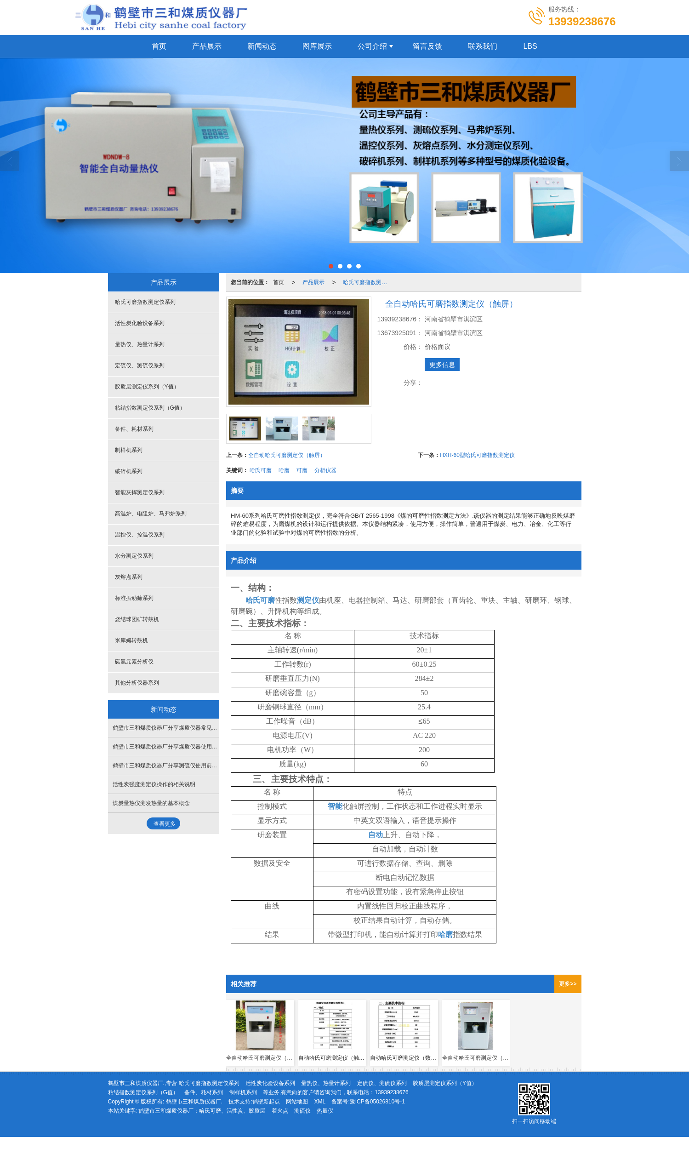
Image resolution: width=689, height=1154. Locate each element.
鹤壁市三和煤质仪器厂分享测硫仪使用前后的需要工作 (179, 765)
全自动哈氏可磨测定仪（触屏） (286, 455)
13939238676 (391, 1092)
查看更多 (165, 824)
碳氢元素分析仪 (134, 661)
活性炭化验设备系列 (140, 323)
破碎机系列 (128, 471)
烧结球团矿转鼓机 (137, 619)
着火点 (280, 1111)
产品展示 (207, 46)
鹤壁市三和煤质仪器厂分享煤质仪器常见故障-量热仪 (177, 728)
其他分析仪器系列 (137, 683)
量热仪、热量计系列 (140, 344)
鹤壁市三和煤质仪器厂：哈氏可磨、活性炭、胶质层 (201, 1111)
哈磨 (284, 470)
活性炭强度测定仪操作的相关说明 (154, 784)
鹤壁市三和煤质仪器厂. (194, 1101)
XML (319, 1101)
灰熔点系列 (128, 577)
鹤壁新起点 (266, 1101)
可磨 (301, 470)
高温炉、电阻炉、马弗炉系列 (151, 513)
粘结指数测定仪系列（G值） (150, 408)
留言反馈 (427, 46)
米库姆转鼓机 (131, 640)
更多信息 (442, 364)
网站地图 (297, 1101)
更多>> (567, 984)
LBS (530, 46)
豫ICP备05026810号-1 (377, 1101)
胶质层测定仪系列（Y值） (147, 386)
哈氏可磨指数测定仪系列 (368, 282)
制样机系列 (128, 450)
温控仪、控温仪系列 (140, 534)
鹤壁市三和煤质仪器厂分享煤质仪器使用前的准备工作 (179, 746)
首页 (159, 46)
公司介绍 (372, 46)
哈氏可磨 (261, 470)
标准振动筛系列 (134, 598)
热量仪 (325, 1111)
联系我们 (482, 46)
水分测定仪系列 (134, 556)
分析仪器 (325, 470)
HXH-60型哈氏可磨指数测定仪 (477, 455)
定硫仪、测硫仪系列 (140, 365)
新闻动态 (262, 46)
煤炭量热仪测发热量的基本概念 (151, 803)
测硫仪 (302, 1111)
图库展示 (317, 46)
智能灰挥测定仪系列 (140, 492)
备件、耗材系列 (134, 429)
